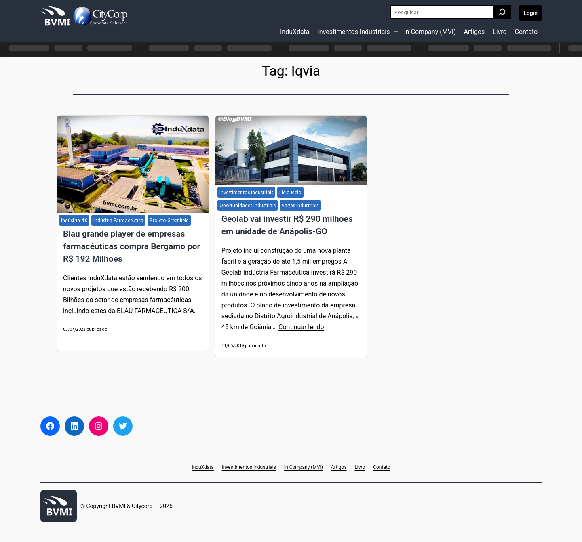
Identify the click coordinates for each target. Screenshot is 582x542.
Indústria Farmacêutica (118, 220)
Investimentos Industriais (353, 32)
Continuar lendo (301, 327)
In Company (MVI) (429, 32)
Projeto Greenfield (169, 220)
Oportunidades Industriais (247, 205)
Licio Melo (290, 192)
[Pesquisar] (502, 12)
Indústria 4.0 (74, 220)
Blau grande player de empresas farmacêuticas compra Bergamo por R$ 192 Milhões (131, 246)
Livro (500, 32)
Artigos (474, 32)
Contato (526, 32)
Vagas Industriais (300, 205)
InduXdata (295, 32)
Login (530, 13)
